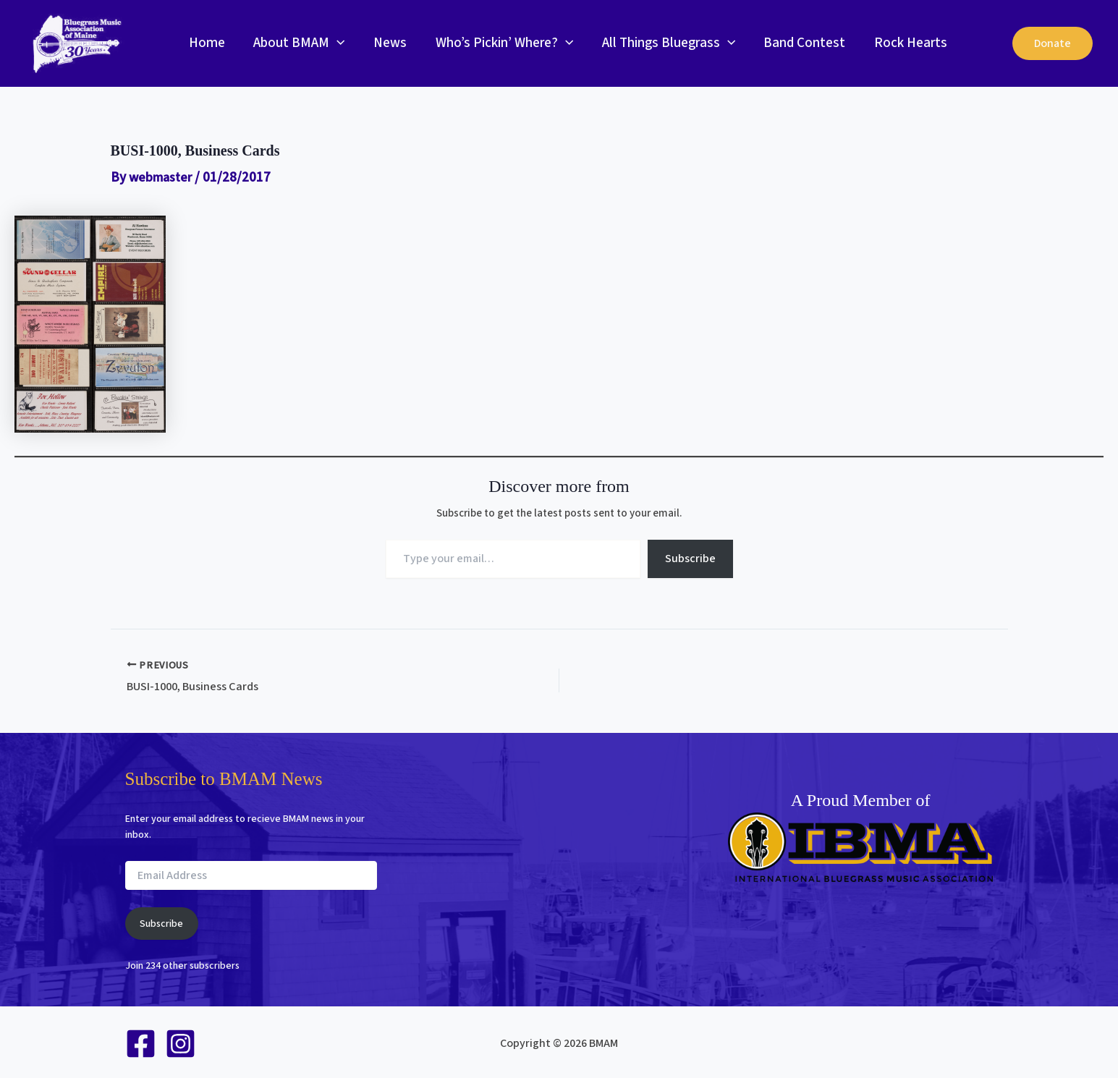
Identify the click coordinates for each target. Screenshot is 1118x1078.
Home (206, 43)
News (387, 43)
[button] (335, 43)
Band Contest (798, 43)
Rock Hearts (903, 43)
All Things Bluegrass (663, 43)
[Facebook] (140, 1042)
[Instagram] (180, 1042)
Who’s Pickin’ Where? (500, 43)
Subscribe (690, 558)
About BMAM (297, 43)
